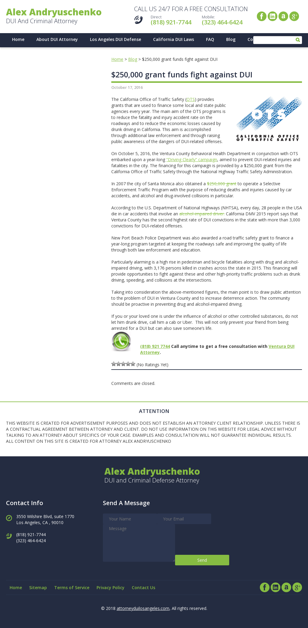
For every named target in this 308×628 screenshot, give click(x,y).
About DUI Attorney (57, 39)
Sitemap (38, 587)
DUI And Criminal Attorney (54, 16)
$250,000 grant (221, 183)
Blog (231, 39)
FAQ (210, 39)
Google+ (294, 16)
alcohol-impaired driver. (202, 214)
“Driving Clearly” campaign (191, 159)
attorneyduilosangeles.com (143, 608)
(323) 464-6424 (222, 22)
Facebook (261, 16)
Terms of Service (71, 587)
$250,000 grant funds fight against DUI (181, 74)
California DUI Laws (173, 39)
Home (18, 39)
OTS (190, 99)
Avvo (283, 16)
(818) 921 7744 (155, 346)
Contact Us (143, 587)
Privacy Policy (111, 587)
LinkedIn (272, 16)
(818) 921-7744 (171, 22)
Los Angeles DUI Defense (115, 39)
